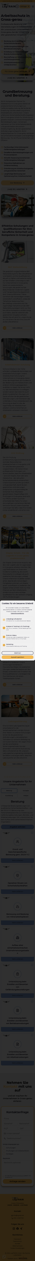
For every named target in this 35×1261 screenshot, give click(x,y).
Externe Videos (11, 635)
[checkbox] (4, 620)
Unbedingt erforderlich (14, 619)
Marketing (9, 644)
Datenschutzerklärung (17, 613)
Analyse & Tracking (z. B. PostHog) (17, 626)
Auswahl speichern (17, 657)
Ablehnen (17, 653)
